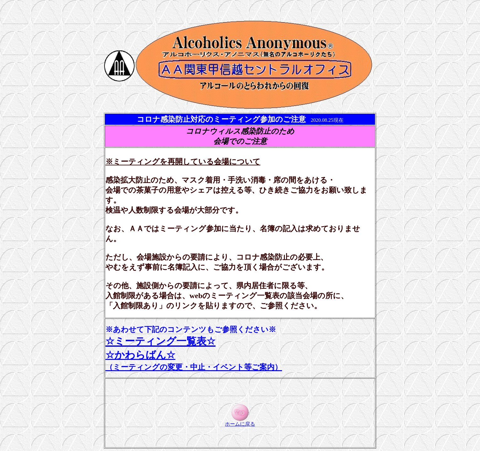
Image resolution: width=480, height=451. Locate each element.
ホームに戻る (240, 422)
